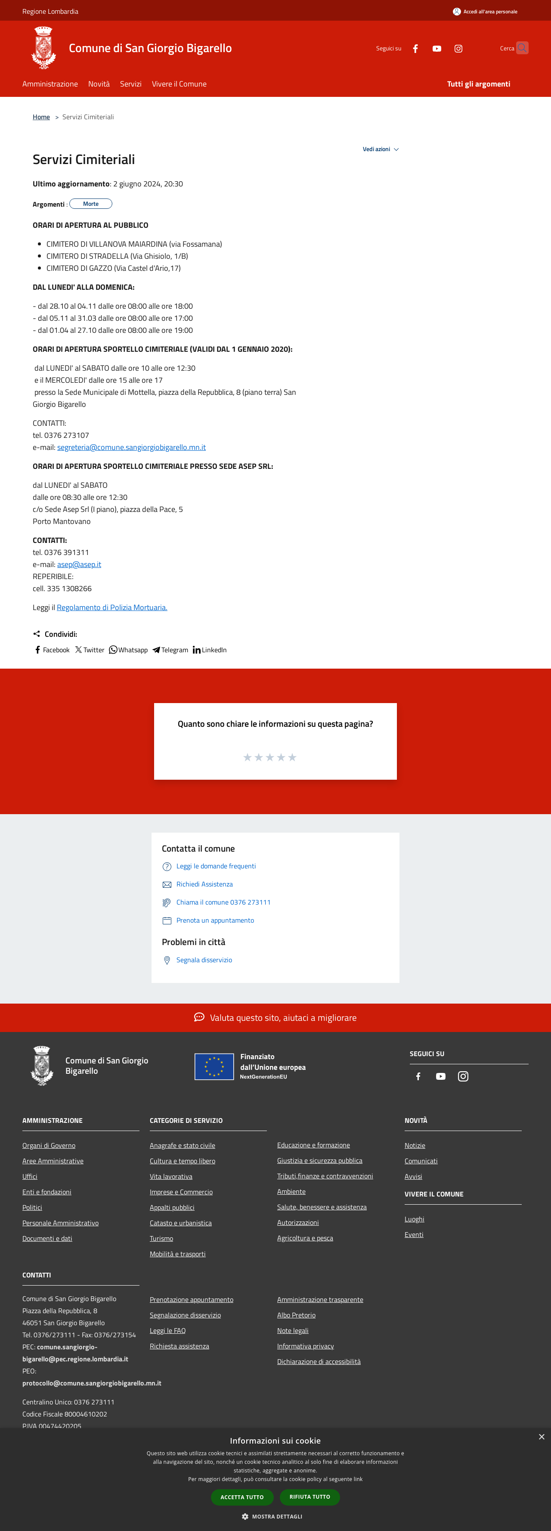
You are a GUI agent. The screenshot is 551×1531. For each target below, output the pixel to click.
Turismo (161, 1238)
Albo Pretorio (296, 1315)
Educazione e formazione (313, 1145)
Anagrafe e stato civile (182, 1145)
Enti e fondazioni (46, 1192)
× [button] (541, 1437)
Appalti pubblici (172, 1207)
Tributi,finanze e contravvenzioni (325, 1176)
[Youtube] (420, 47)
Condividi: (55, 634)
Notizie (415, 1145)
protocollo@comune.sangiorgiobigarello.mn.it (91, 1383)
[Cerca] (518, 47)
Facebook (51, 650)
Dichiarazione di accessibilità (319, 1361)
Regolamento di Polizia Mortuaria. (112, 607)
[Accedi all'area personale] (485, 11)
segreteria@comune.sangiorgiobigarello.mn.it (131, 447)
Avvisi (413, 1176)
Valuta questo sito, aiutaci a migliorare (275, 1017)
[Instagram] (441, 47)
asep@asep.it (79, 564)
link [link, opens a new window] (358, 1479)
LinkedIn (209, 650)
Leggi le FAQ (168, 1330)
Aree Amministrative (53, 1161)
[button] (275, 1516)
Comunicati (421, 1161)
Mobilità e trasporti (178, 1254)
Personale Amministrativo (60, 1223)
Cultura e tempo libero (182, 1161)
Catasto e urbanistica (181, 1223)
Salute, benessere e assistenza (322, 1207)
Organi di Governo (48, 1145)
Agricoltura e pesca (305, 1238)
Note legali (293, 1330)
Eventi (414, 1234)
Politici (32, 1207)
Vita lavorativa (171, 1176)
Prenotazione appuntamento (191, 1299)
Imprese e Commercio (181, 1192)
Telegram (169, 650)
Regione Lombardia (50, 11)
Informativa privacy (305, 1346)
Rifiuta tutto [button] (310, 1496)
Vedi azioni (382, 149)
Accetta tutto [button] (242, 1497)
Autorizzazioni (298, 1222)
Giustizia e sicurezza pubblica (319, 1160)
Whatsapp (128, 650)
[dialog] (275, 1479)
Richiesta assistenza (179, 1346)
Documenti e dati (47, 1238)
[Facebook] (398, 47)
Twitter (89, 650)
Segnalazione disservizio (185, 1315)
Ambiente (291, 1191)
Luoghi (414, 1219)
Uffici (29, 1176)
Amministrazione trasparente (320, 1299)
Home (41, 117)
